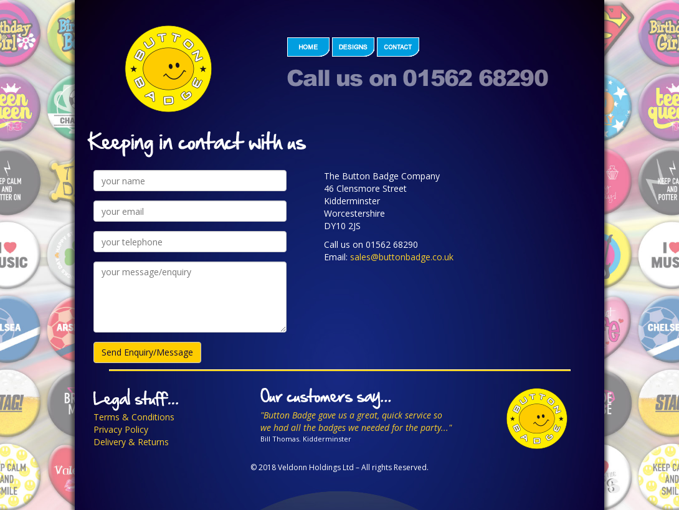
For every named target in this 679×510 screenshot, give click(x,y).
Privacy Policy (120, 429)
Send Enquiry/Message (147, 352)
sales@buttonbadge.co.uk (401, 257)
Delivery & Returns (131, 442)
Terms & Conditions (133, 417)
